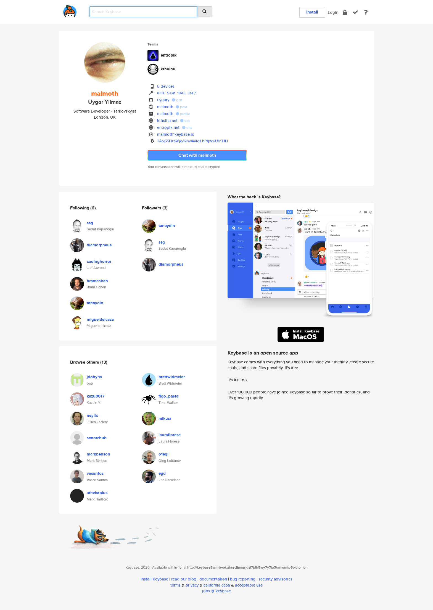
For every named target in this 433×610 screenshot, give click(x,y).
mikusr (165, 418)
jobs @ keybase (216, 591)
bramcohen (97, 281)
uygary (163, 100)
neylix (92, 415)
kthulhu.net (167, 120)
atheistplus (97, 493)
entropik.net (168, 127)
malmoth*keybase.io (175, 134)
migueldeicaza (100, 319)
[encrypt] (345, 12)
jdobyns (94, 377)
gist (177, 100)
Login (333, 12)
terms (175, 585)
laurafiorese (170, 435)
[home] (69, 10)
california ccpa (217, 585)
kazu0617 (95, 396)
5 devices (166, 86)
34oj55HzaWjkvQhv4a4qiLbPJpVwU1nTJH (192, 141)
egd (162, 473)
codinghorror (99, 262)
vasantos (95, 473)
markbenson (98, 454)
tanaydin (95, 303)
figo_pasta (168, 396)
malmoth (165, 107)
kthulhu (168, 69)
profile (183, 113)
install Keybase (154, 579)
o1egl (163, 454)
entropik (168, 55)
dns (185, 120)
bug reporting (242, 579)
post (181, 107)
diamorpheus (99, 245)
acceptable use (249, 585)
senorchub (97, 438)
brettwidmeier (172, 377)
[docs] (366, 12)
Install (312, 12)
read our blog (183, 579)
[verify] (355, 12)
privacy (192, 585)
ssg (90, 223)
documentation (213, 579)
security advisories (275, 579)
